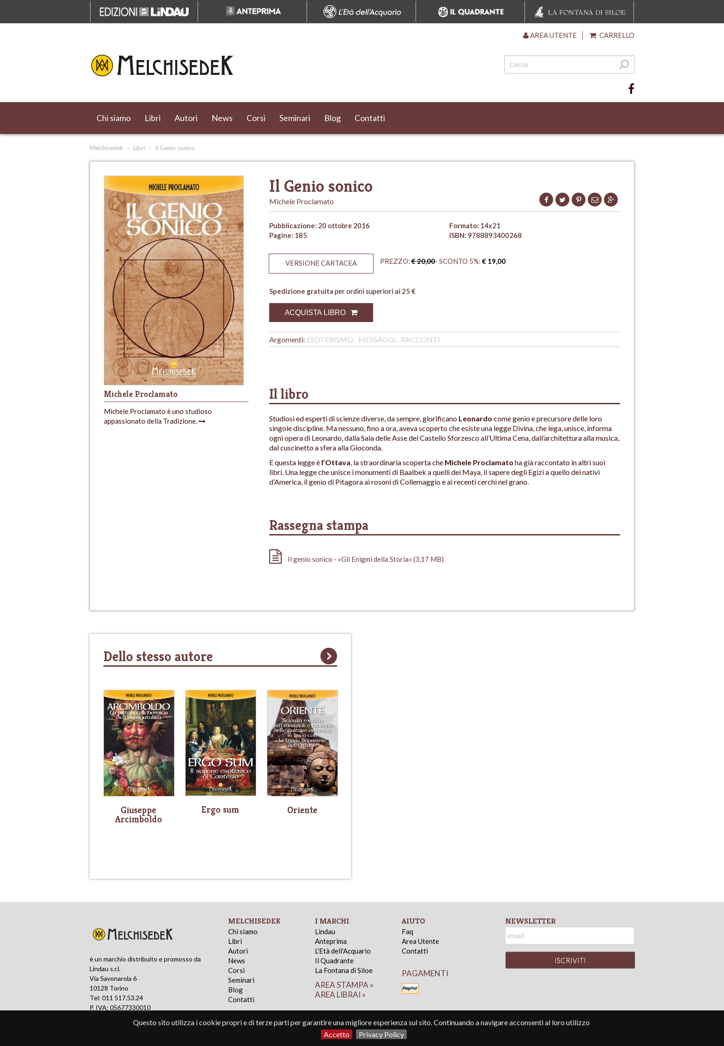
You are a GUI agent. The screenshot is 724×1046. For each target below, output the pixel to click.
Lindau (325, 931)
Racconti (420, 339)
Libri (153, 118)
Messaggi (377, 339)
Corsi (256, 118)
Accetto (337, 1034)
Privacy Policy (381, 1034)
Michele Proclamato (301, 201)
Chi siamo (114, 118)
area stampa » (344, 985)
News (222, 118)
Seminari (294, 118)
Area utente (550, 35)
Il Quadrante (334, 960)
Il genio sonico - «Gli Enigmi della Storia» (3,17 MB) (356, 559)
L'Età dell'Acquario (343, 951)
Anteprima (331, 941)
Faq (407, 931)
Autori (186, 118)
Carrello (612, 35)
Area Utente (420, 941)
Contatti (370, 118)
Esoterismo (330, 339)
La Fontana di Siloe (344, 970)
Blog (332, 118)
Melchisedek (106, 148)
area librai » (340, 994)
